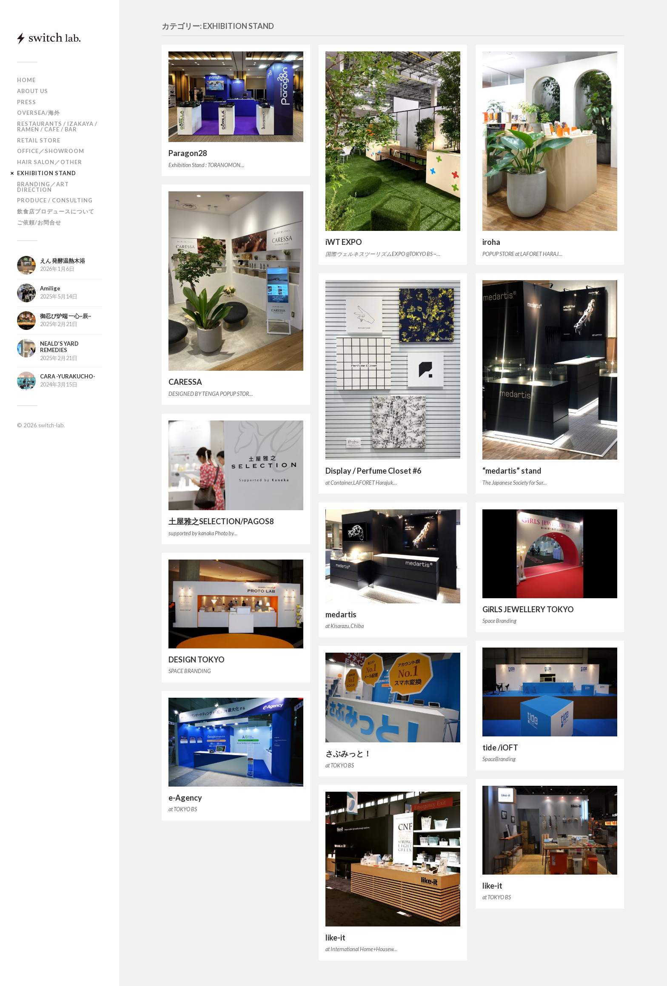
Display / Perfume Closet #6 (373, 470)
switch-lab (51, 425)
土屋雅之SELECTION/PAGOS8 (221, 521)
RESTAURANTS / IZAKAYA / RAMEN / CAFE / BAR (57, 126)
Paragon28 (187, 153)
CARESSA (185, 381)
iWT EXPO (343, 242)
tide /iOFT (500, 747)
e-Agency (185, 797)
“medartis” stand (512, 470)
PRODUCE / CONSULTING (55, 200)
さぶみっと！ (348, 753)
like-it (492, 885)
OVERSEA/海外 (38, 112)
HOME (26, 80)
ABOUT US (32, 91)
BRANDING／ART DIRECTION (43, 187)
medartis (340, 614)
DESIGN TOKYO (196, 659)
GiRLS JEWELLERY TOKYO (528, 609)
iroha (491, 242)
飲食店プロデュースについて (55, 211)
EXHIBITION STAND (46, 173)
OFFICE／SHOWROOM (50, 151)
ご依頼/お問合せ (39, 222)
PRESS (26, 102)
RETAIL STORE (38, 140)
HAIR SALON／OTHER (49, 162)
